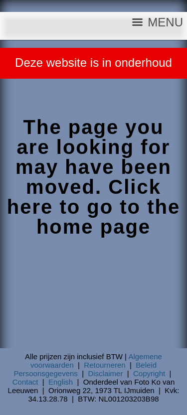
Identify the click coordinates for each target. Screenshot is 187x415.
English (60, 382)
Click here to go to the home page (93, 207)
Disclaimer (105, 373)
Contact (25, 382)
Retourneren (104, 365)
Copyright (149, 373)
